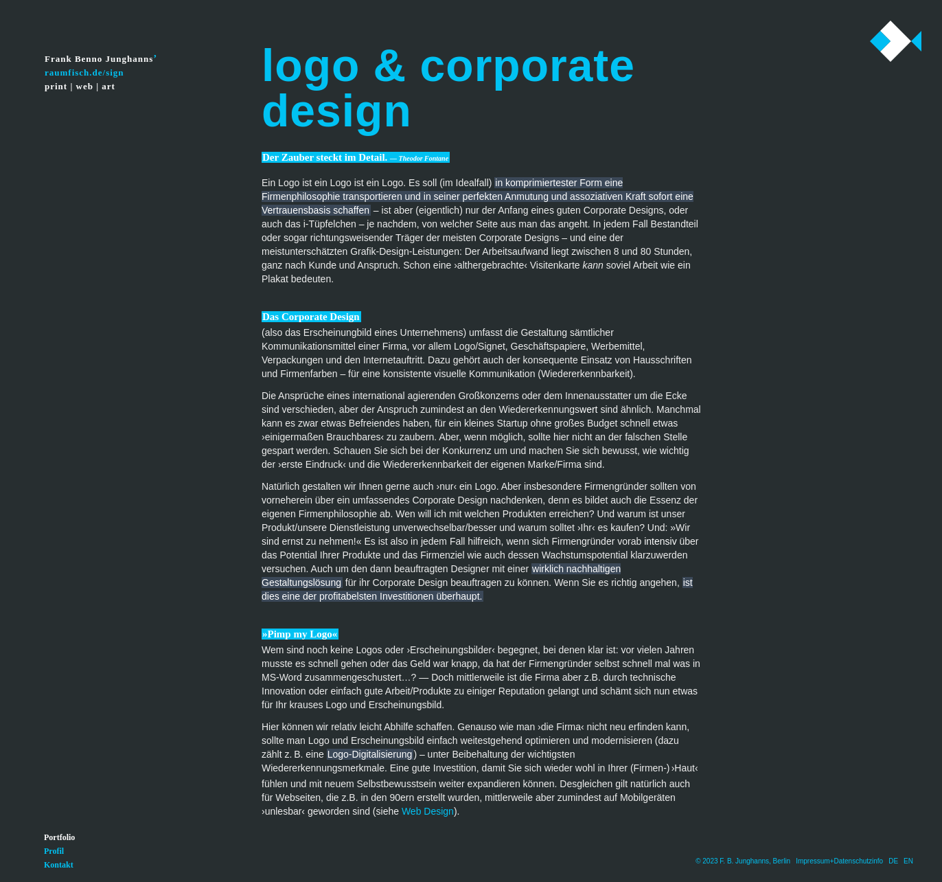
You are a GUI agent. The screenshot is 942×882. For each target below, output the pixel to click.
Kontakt (58, 865)
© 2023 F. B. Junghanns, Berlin (743, 861)
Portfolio (59, 837)
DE (893, 861)
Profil (54, 851)
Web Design (428, 811)
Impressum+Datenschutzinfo (839, 861)
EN (908, 861)
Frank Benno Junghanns (99, 59)
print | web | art (80, 86)
